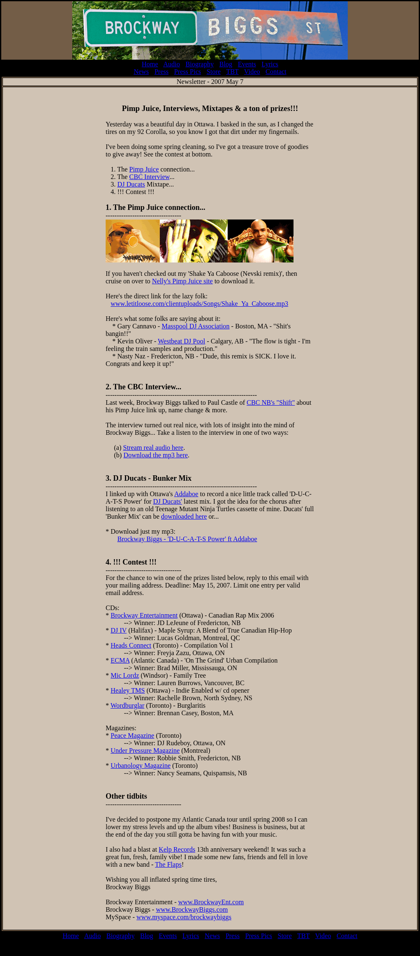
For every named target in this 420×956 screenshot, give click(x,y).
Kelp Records (177, 849)
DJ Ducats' (167, 501)
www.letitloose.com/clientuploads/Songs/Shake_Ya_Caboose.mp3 (199, 303)
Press (161, 71)
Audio (171, 64)
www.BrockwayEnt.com (211, 902)
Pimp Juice (144, 169)
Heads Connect (131, 645)
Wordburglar (127, 705)
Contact (276, 71)
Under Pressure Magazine (145, 750)
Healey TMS (128, 690)
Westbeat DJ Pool (181, 341)
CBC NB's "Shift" (271, 402)
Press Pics (187, 71)
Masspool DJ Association (196, 326)
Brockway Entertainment (144, 615)
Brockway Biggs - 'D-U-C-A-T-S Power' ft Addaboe (187, 538)
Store (214, 71)
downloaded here (184, 516)
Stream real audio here (153, 447)
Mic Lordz (125, 675)
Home (150, 64)
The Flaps (168, 864)
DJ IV (119, 630)
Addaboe (186, 493)
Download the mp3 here (156, 455)
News (141, 71)
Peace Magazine (132, 735)
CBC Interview (149, 176)
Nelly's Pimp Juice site (182, 281)
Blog (225, 64)
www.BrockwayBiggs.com (192, 909)
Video (252, 71)
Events (247, 64)
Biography (199, 64)
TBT (232, 71)
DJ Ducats (131, 184)
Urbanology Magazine (141, 765)
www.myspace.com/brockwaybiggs (184, 917)
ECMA (120, 660)
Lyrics (270, 64)
